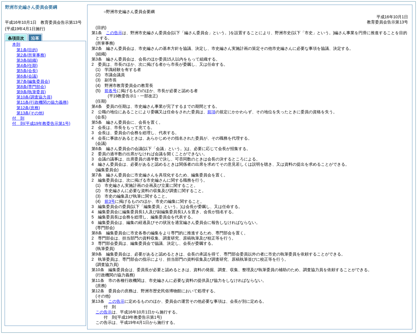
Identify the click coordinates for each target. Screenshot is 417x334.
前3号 (110, 201)
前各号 (111, 90)
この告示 (114, 32)
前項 (211, 111)
